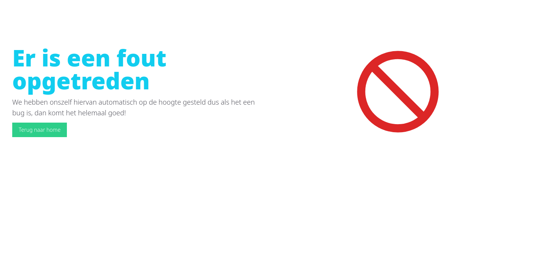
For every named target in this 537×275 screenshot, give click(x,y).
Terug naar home (39, 129)
